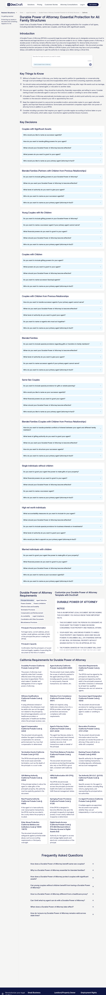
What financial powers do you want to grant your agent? (62, 399)
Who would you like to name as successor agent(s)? (62, 135)
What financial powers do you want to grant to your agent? (62, 231)
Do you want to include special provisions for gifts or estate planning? (62, 386)
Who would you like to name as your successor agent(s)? (62, 392)
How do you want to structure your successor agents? (62, 449)
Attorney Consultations (69, 4)
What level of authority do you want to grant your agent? (62, 315)
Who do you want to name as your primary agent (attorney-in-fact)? (62, 202)
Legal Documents (31, 12)
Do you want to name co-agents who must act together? (62, 321)
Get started (93, 4)
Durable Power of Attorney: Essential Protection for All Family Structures (59, 12)
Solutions (30, 4)
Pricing (39, 4)
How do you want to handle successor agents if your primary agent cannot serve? (62, 302)
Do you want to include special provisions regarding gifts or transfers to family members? (62, 344)
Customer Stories (51, 4)
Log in (82, 4)
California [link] (84, 12)
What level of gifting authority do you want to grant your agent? (62, 436)
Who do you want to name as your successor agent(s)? (62, 196)
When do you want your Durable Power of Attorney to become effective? (62, 183)
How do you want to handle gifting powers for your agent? (62, 141)
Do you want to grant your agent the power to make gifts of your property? (62, 472)
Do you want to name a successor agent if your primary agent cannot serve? (62, 225)
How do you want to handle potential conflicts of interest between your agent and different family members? (62, 429)
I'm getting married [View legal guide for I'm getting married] (7, 16)
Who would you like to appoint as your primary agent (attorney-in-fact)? (62, 539)
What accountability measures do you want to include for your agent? (62, 513)
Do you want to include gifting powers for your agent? (62, 260)
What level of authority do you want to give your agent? (62, 190)
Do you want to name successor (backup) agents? (62, 280)
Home (21, 12)
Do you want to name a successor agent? (62, 491)
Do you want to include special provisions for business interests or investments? (62, 526)
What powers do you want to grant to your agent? (62, 154)
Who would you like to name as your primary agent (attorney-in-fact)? (62, 161)
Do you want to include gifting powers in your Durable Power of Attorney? (62, 177)
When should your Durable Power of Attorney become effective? (62, 148)
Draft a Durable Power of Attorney (42, 64)
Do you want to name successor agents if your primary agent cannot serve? (62, 363)
